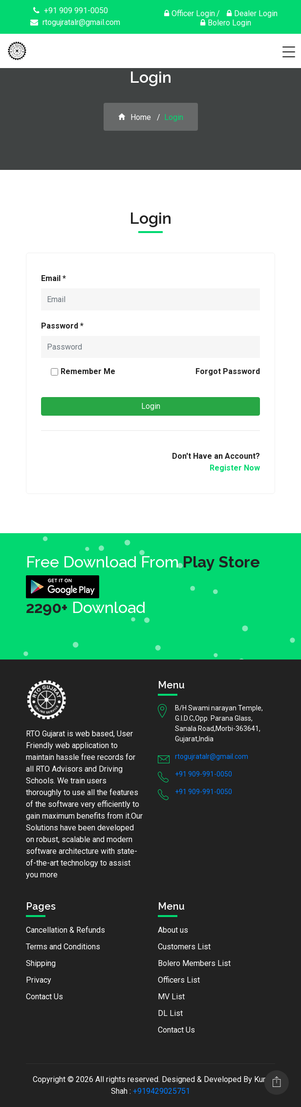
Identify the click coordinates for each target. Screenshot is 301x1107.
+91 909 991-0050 (70, 10)
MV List (171, 996)
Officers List (179, 980)
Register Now (235, 467)
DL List (170, 1013)
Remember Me (88, 371)
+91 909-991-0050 (203, 774)
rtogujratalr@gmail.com (75, 22)
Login (150, 406)
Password (62, 325)
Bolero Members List (194, 963)
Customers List (184, 946)
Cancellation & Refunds (65, 930)
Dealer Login (252, 13)
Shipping (41, 963)
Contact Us (44, 996)
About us (173, 930)
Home (134, 117)
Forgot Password (227, 371)
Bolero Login (225, 22)
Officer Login (189, 13)
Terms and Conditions (63, 946)
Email (53, 278)
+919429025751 (161, 1091)
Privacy (38, 980)
